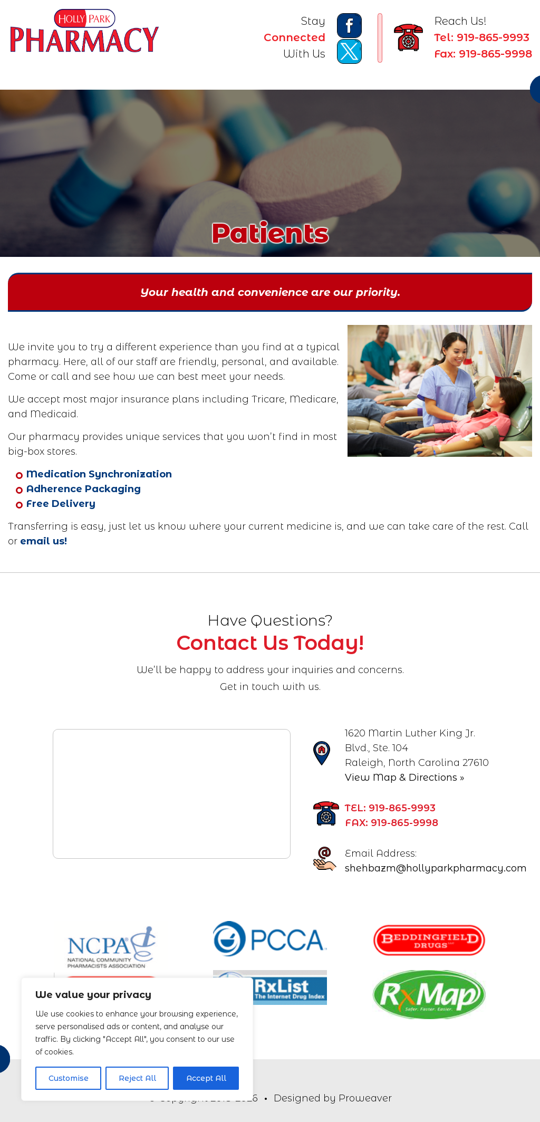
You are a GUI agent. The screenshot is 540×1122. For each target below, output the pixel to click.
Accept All (206, 1078)
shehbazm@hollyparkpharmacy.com (436, 868)
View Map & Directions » (405, 777)
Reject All (137, 1078)
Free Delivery (60, 504)
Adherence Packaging (83, 489)
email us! (43, 541)
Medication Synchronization (99, 474)
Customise (69, 1078)
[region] (137, 1039)
